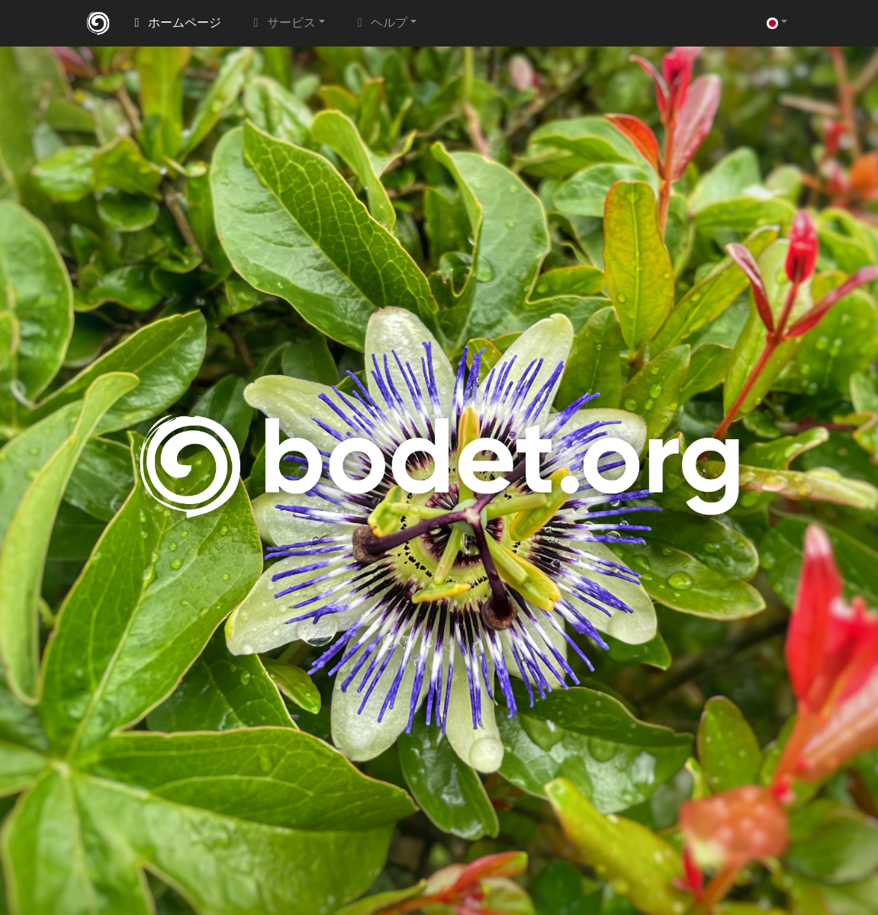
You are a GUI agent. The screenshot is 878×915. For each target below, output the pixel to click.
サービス (282, 23)
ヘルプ (379, 23)
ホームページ (175, 23)
